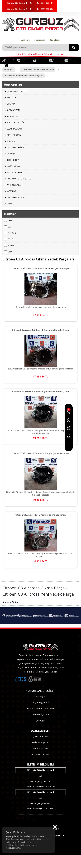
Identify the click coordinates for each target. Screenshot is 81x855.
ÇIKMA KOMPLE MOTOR (17, 91)
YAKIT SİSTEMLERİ (15, 185)
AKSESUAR (11, 191)
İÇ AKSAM (11, 141)
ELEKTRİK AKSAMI (14, 128)
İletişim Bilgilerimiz (40, 702)
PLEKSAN (10, 233)
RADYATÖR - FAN (14, 172)
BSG (7, 226)
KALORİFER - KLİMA (15, 147)
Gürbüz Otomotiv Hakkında (40, 708)
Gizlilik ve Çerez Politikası (17, 845)
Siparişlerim (40, 40)
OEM (8, 251)
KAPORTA (11, 153)
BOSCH (9, 239)
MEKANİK (11, 103)
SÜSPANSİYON (13, 110)
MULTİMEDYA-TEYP (15, 197)
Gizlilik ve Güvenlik (41, 754)
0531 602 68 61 (48, 9)
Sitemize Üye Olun (40, 714)
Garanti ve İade (40, 748)
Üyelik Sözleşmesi (40, 736)
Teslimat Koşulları (40, 742)
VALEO (9, 245)
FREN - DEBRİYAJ (14, 135)
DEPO (8, 220)
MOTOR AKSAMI (14, 166)
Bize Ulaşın (54, 40)
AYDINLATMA (13, 116)
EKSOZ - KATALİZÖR (15, 122)
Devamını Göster (10, 602)
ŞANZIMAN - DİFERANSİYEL (19, 178)
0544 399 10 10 (48, 3)
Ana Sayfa (26, 40)
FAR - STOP (11, 97)
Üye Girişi (40, 720)
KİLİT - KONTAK (13, 160)
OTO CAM (11, 203)
